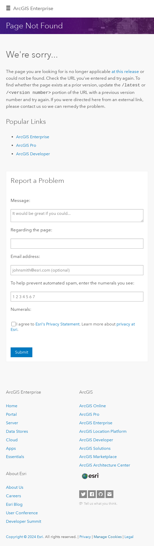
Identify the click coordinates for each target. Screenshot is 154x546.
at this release (125, 71)
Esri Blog (14, 503)
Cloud (12, 438)
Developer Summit (23, 520)
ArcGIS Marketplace (98, 455)
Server (12, 421)
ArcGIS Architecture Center (104, 464)
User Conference (22, 511)
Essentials (15, 455)
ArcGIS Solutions (95, 447)
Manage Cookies (108, 536)
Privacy (85, 536)
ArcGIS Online (92, 404)
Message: (20, 199)
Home (11, 404)
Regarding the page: (31, 228)
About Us (14, 486)
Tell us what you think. (100, 502)
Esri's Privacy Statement (57, 323)
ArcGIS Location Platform (103, 430)
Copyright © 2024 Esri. (25, 536)
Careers (13, 494)
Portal (11, 413)
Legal (129, 536)
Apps (11, 447)
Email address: (25, 255)
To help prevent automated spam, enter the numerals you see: (72, 281)
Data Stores (17, 430)
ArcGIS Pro (26, 144)
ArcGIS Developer (33, 152)
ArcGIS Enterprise (33, 8)
